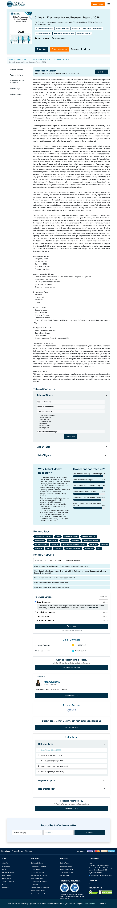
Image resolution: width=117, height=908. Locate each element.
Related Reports (16, 94)
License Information (8, 873)
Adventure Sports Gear (88, 537)
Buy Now (42, 49)
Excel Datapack (72, 602)
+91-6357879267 (95, 873)
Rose (98, 549)
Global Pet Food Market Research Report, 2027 (51, 583)
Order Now (102, 72)
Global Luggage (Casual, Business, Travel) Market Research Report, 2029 (61, 567)
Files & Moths (89, 549)
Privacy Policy (17, 852)
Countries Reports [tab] (73, 561)
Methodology (6, 867)
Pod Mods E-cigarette (41, 545)
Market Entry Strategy (66, 870)
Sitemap (28, 852)
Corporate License (72, 621)
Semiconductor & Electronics (40, 888)
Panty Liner (93, 545)
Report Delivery (46, 789)
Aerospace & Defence (38, 891)
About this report (16, 69)
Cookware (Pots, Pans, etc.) (43, 537)
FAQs (4, 885)
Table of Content (46, 395)
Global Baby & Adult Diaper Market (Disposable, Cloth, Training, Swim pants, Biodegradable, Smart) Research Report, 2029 (70, 573)
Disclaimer (5, 852)
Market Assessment (66, 867)
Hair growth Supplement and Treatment (74, 545)
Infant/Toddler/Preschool (91, 541)
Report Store (98, 4)
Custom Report (64, 864)
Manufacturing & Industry (39, 876)
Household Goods (83, 34)
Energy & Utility (36, 870)
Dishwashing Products (71, 537)
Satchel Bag (75, 541)
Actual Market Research (44, 29)
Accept (103, 903)
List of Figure (44, 455)
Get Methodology (71, 809)
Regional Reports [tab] (56, 561)
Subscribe (89, 834)
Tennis (58, 537)
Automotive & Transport (38, 867)
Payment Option (47, 781)
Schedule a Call (60, 38)
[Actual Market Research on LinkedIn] (89, 884)
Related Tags (15, 88)
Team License (72, 617)
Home (11, 59)
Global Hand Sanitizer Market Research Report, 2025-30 (54, 579)
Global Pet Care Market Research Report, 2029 (51, 588)
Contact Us (5, 888)
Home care (104, 545)
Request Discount (71, 728)
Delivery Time (45, 744)
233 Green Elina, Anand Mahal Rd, (99, 866)
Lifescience (34, 885)
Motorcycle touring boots (73, 549)
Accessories (38, 549)
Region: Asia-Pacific (43, 34)
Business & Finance (37, 864)
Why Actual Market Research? (17, 82)
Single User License (72, 613)
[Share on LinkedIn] (95, 49)
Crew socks (58, 549)
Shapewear (64, 541)
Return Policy (6, 879)
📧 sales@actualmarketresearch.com (100, 876)
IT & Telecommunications (39, 882)
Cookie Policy (89, 903)
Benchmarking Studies (67, 873)
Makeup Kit (55, 545)
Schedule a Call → (71, 696)
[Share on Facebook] (87, 49)
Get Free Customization (71, 668)
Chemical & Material (37, 873)
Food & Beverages (37, 879)
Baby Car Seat (52, 541)
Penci (48, 549)
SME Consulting (65, 876)
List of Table (43, 446)
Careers (4, 870)
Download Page (42, 38)
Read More (71, 436)
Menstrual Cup (39, 541)
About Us (5, 864)
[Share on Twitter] (90, 49)
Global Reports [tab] (40, 561)
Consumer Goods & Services (64, 34)
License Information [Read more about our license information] (90, 608)
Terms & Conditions (8, 882)
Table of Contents (16, 75)
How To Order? (7, 876)
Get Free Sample (63, 49)
